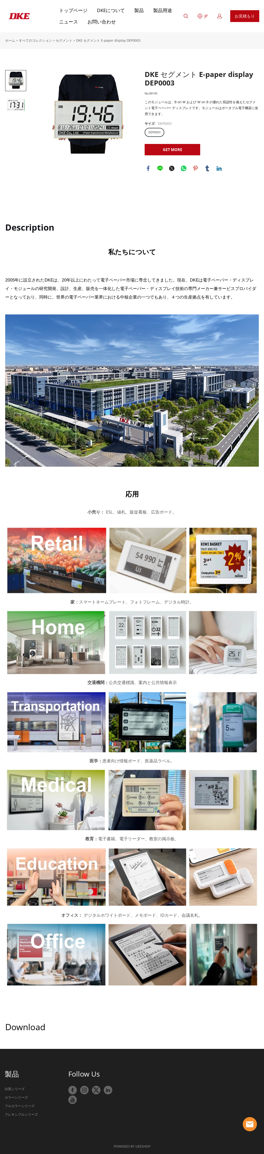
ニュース (68, 21)
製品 (139, 10)
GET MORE (172, 149)
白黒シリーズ (15, 1088)
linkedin (219, 167)
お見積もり (245, 16)
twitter (171, 167)
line (160, 167)
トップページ (73, 10)
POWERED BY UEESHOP (132, 1146)
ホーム (10, 40)
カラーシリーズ (16, 1097)
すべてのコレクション (35, 40)
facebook (148, 167)
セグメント (64, 40)
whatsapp (183, 167)
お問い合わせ (101, 21)
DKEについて (111, 10)
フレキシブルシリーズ (21, 1114)
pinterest (195, 167)
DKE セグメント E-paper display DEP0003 (108, 40)
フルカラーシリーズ (20, 1105)
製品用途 (162, 10)
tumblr (207, 167)
